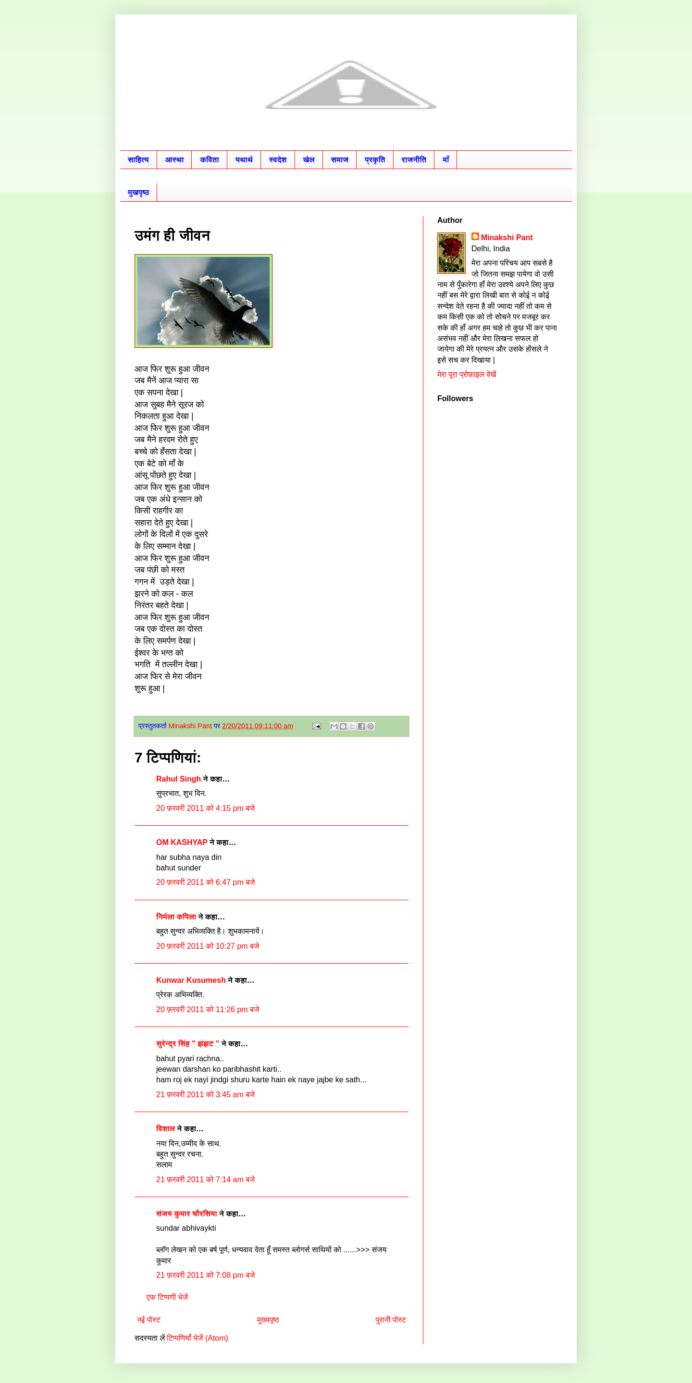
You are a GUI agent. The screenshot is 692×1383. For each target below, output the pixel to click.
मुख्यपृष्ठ (268, 1320)
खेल (309, 160)
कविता (209, 160)
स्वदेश (278, 160)
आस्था (174, 160)
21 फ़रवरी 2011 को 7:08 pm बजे (205, 1275)
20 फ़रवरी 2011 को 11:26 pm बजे (207, 1009)
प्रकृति (375, 160)
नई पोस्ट (149, 1320)
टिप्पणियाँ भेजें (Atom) (197, 1338)
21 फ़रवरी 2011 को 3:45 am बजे (205, 1094)
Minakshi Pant (507, 237)
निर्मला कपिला (176, 917)
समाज (339, 160)
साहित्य (138, 160)
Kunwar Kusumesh (191, 980)
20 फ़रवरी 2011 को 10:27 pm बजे (207, 946)
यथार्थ (244, 160)
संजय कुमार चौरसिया (186, 1214)
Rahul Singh (178, 779)
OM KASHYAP (182, 842)
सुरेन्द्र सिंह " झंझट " (187, 1044)
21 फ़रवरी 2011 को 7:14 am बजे (205, 1179)
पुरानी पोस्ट (390, 1320)
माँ (446, 160)
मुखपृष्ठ (138, 192)
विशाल (165, 1129)
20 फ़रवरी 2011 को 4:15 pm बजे (205, 808)
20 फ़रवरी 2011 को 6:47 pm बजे (205, 882)
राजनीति (414, 160)
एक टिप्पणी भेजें (167, 1297)
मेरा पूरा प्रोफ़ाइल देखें (466, 374)
